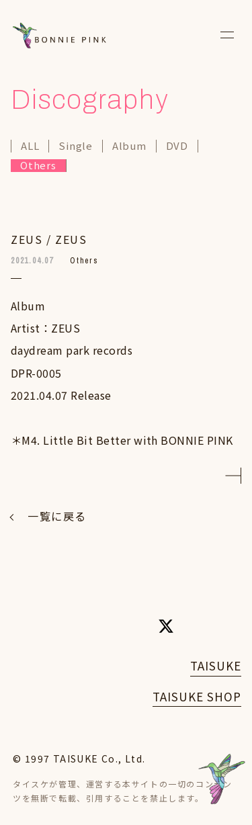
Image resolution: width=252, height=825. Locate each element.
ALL (30, 146)
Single (75, 146)
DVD (177, 146)
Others (38, 165)
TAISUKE (215, 665)
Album (129, 146)
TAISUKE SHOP (197, 696)
